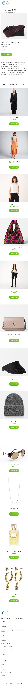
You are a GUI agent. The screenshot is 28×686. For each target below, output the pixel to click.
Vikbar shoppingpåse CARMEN (14, 248)
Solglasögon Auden (14, 464)
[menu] (25, 3)
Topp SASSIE (14, 204)
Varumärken (11, 42)
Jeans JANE (14, 291)
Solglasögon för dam (6, 646)
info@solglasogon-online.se (8, 635)
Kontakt (3, 667)
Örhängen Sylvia (14, 595)
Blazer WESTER (14, 118)
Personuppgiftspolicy (6, 672)
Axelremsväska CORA (14, 334)
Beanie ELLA (14, 421)
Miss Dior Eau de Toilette (14, 551)
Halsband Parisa (14, 508)
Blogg (2, 664)
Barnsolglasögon (5, 643)
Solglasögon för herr (6, 649)
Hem (2, 12)
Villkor (2, 669)
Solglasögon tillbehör (6, 651)
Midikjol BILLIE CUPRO (14, 161)
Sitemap (3, 675)
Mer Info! (6, 54)
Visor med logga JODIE (14, 378)
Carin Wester (18, 42)
